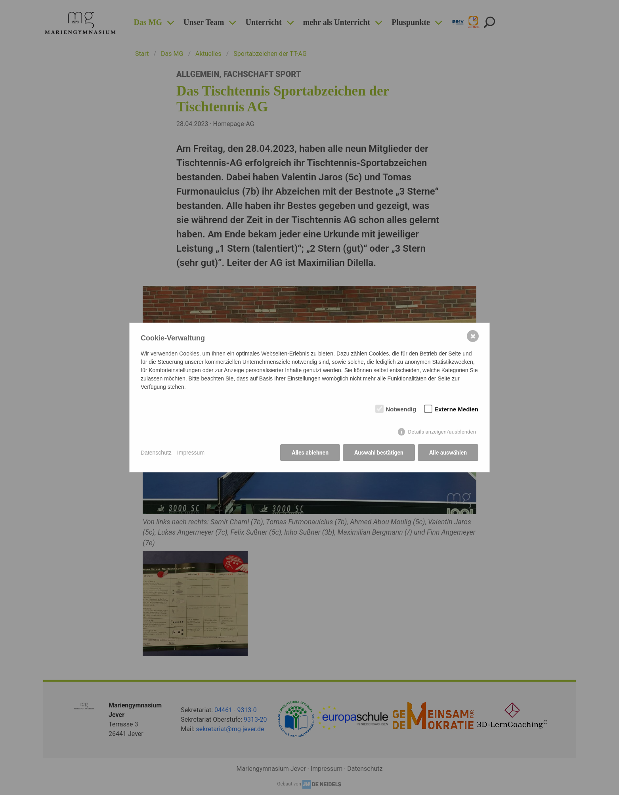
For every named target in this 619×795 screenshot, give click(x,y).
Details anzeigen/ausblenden (442, 432)
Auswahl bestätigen (378, 452)
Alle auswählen (448, 452)
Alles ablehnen (310, 452)
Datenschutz (156, 452)
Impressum (190, 452)
